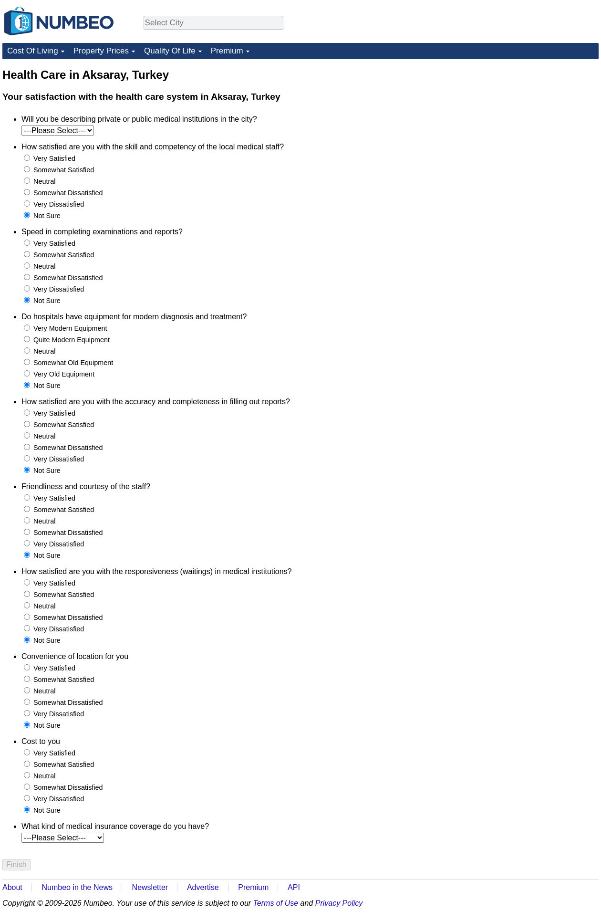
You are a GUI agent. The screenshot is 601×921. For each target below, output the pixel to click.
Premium (227, 50)
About (12, 887)
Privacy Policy (339, 903)
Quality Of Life (170, 50)
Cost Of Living (32, 50)
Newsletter (150, 887)
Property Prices (101, 50)
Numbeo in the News (77, 887)
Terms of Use (276, 903)
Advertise (203, 887)
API (294, 887)
